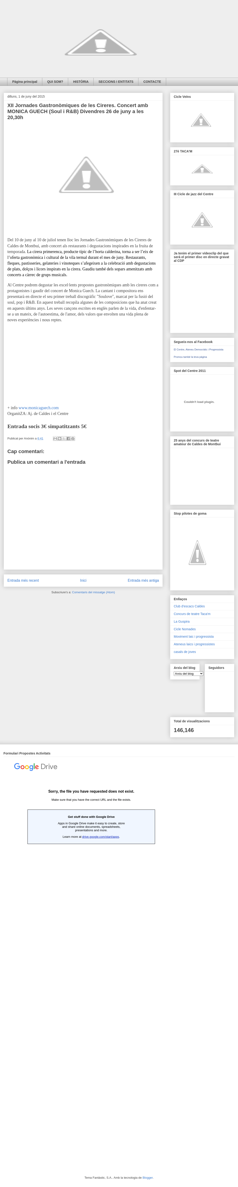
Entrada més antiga (143, 580)
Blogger (148, 1177)
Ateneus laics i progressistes (194, 644)
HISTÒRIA (80, 81)
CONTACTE (152, 81)
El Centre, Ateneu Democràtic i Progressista (198, 349)
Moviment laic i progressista (194, 636)
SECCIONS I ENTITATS (115, 81)
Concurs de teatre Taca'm (192, 614)
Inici (83, 580)
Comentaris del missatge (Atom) (93, 592)
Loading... (91, 960)
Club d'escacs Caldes (189, 606)
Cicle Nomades (185, 629)
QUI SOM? (55, 81)
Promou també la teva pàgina (190, 356)
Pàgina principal (24, 81)
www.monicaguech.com (38, 407)
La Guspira (181, 621)
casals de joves (185, 652)
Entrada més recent (23, 580)
